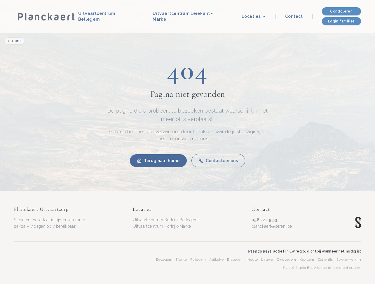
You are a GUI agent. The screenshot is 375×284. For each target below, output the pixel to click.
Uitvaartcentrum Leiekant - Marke (183, 16)
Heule (252, 259)
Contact (294, 16)
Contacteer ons (218, 160)
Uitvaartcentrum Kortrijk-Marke (162, 226)
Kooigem (306, 259)
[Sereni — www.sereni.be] (358, 222)
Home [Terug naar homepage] (14, 41)
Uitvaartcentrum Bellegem (96, 16)
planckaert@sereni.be (272, 226)
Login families (341, 21)
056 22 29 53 (264, 220)
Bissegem (235, 259)
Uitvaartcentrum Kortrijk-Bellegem (165, 220)
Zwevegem (286, 259)
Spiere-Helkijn (348, 259)
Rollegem (198, 259)
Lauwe (267, 259)
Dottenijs (325, 259)
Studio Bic (303, 268)
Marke (181, 259)
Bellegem (164, 259)
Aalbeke (217, 259)
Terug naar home (158, 160)
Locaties (254, 16)
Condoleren (341, 11)
